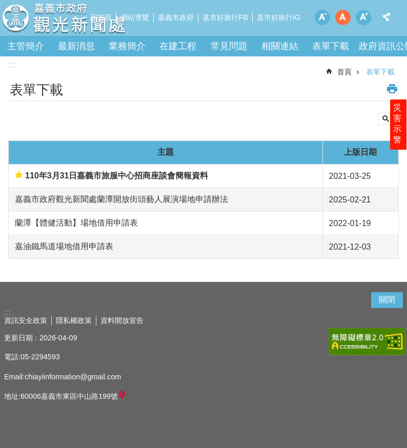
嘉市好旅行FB (225, 17)
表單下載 (330, 46)
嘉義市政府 (176, 17)
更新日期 (18, 338)
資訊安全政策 (25, 320)
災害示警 (398, 126)
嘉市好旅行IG (278, 17)
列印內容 (392, 88)
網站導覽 (134, 17)
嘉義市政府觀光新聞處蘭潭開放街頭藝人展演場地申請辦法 (121, 199)
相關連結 (279, 46)
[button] (367, 341)
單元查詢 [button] (388, 119)
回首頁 (101, 17)
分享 (386, 17)
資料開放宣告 (122, 320)
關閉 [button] (387, 299)
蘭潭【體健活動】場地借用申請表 (76, 222)
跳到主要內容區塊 (5, 5)
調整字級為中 (343, 17)
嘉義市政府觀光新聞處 (89, 20)
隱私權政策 (74, 320)
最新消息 (76, 46)
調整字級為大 (363, 17)
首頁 (344, 72)
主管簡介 (25, 46)
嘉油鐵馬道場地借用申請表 (64, 246)
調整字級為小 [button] (322, 17)
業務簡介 (127, 46)
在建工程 (177, 46)
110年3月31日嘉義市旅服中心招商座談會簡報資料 (116, 175)
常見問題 (229, 46)
